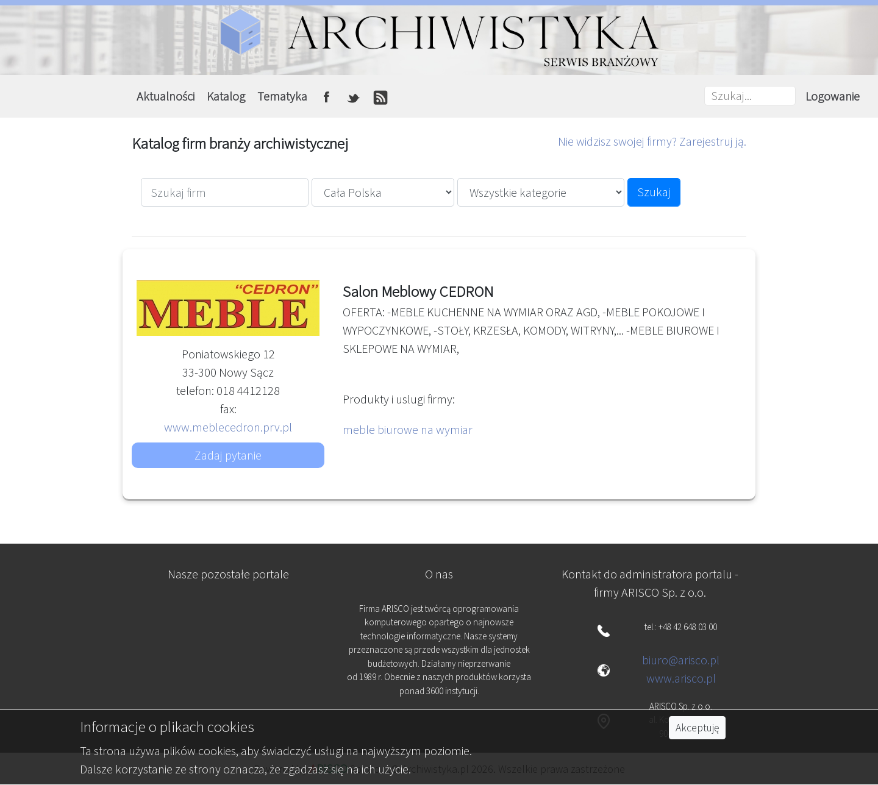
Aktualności (166, 96)
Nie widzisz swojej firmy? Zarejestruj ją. (652, 141)
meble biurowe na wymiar (408, 429)
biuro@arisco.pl (680, 659)
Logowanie (832, 96)
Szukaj (654, 191)
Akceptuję (697, 727)
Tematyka (282, 96)
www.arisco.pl (681, 678)
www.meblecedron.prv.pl (228, 427)
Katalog (226, 96)
